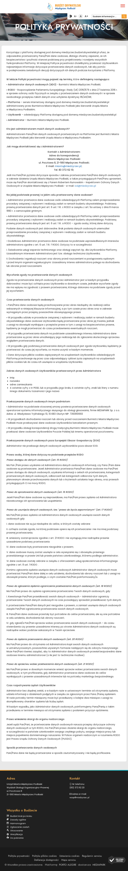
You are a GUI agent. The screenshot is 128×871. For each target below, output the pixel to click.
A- (76, 16)
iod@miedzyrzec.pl (85, 186)
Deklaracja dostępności (46, 863)
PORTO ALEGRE (67, 866)
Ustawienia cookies (69, 859)
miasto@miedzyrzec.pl (68, 166)
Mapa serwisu (68, 863)
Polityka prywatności (19, 859)
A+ (86, 16)
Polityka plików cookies (44, 859)
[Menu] (123, 6)
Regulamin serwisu (92, 859)
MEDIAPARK (98, 866)
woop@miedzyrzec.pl (84, 794)
